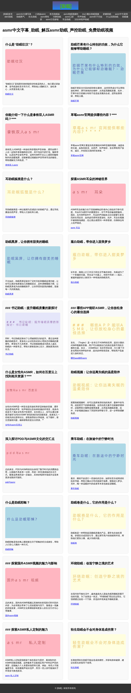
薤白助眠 (75, 282)
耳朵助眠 (66, 19)
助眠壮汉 (9, 94)
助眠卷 (74, 543)
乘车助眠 (75, 488)
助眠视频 (75, 418)
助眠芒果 (75, 101)
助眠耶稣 (9, 549)
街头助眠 (33, 17)
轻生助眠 (75, 667)
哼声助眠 (82, 17)
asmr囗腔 (69, 17)
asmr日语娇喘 (52, 19)
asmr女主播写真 (23, 14)
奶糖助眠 (107, 14)
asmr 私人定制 (12, 676)
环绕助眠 (75, 604)
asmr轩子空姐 (96, 17)
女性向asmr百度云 (13, 425)
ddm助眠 (9, 17)
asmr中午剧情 (121, 14)
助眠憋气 (21, 17)
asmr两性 (45, 17)
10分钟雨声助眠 (81, 19)
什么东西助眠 (112, 17)
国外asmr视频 (11, 615)
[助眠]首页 (8, 14)
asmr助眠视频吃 (71, 14)
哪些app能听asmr (79, 358)
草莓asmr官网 (77, 155)
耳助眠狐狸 (10, 217)
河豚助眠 (57, 17)
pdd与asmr (10, 482)
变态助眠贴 (55, 14)
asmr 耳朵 (75, 228)
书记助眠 (9, 354)
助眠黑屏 (9, 294)
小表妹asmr (40, 14)
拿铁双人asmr (11, 165)
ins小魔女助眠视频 (90, 14)
